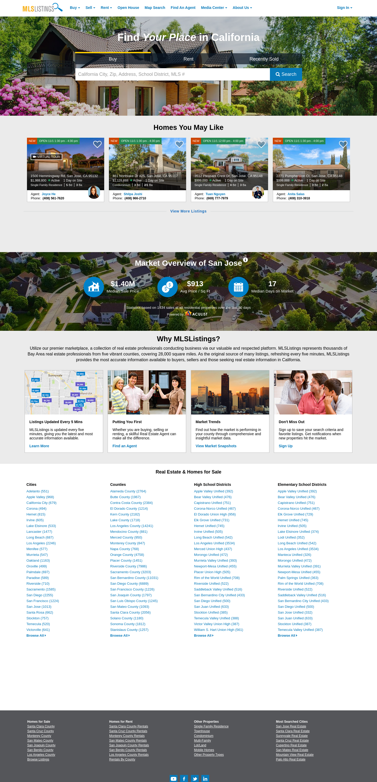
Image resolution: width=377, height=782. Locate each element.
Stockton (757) (37, 618)
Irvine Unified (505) (208, 532)
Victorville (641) (38, 630)
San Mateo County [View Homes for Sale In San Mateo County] (40, 740)
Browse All (36, 635)
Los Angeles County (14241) (131, 526)
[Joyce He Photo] (94, 190)
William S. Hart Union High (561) (218, 630)
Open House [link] (128, 8)
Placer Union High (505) (212, 572)
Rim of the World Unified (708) (217, 578)
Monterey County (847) (127, 543)
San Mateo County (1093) (129, 607)
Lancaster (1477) (39, 532)
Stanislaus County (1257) (129, 630)
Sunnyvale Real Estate (292, 736)
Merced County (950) (126, 537)
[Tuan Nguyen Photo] (257, 190)
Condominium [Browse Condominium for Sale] (203, 736)
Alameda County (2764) (128, 491)
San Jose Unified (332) (295, 612)
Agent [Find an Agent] (183, 8)
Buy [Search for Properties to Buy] (113, 59)
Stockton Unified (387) (295, 624)
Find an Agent (125, 446)
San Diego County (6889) (129, 584)
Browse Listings (38, 759)
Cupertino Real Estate (291, 745)
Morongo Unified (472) (211, 555)
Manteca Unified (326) (294, 555)
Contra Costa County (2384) (131, 503)
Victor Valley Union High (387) (216, 624)
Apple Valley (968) (40, 497)
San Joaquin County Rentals (129, 745)
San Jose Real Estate (291, 726)
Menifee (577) (36, 549)
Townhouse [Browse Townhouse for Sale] (202, 731)
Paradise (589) (37, 578)
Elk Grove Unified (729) (295, 514)
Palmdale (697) (37, 572)
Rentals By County (122, 759)
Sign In (343, 8)
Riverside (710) (37, 584)
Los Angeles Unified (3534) (214, 543)
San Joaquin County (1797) (131, 595)
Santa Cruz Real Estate (292, 740)
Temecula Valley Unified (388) (216, 618)
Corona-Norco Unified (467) (215, 508)
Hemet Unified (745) (209, 526)
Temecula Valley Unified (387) (300, 630)
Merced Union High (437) (213, 549)
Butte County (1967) (125, 497)
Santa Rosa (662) (39, 612)
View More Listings (188, 211)
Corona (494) (36, 508)
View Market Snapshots (216, 446)
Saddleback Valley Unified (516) (218, 589)
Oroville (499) (36, 566)
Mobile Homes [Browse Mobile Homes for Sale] (204, 750)
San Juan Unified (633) (211, 607)
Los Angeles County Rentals (129, 755)
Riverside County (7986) (128, 566)
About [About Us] (241, 8)
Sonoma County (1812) (127, 624)
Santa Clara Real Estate (293, 731)
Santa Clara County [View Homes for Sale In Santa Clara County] (41, 726)
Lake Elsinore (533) (41, 526)
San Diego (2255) (39, 595)
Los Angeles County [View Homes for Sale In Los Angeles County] (41, 755)
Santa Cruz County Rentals (128, 731)
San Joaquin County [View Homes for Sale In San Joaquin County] (41, 745)
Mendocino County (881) (128, 532)
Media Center (212, 8)
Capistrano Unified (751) (212, 503)
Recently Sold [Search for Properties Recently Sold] (264, 59)
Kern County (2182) (125, 514)
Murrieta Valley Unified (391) (299, 566)
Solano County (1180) (126, 618)
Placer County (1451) (126, 560)
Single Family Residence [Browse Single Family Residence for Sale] (211, 726)
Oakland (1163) (38, 560)
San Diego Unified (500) (212, 601)
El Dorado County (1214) (129, 508)
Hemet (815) (35, 514)
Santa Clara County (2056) (130, 612)
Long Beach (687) (39, 537)
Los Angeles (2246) (41, 543)
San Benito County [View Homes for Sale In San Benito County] (40, 750)
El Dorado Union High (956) (215, 514)
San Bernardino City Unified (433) (219, 595)
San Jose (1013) (38, 607)
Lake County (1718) (125, 520)
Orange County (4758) (127, 555)
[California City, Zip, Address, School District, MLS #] (172, 74)
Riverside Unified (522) (211, 584)
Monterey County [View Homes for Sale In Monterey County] (39, 736)
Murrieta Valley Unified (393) (215, 560)
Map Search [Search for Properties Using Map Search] (155, 8)
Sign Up (286, 446)
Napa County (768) (124, 549)
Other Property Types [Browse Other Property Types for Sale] (209, 755)
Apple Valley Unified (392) (213, 491)
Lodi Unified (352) (291, 537)
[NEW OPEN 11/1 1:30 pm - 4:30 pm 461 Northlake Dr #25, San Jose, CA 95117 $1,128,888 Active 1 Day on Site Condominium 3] (147, 164)
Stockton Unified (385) (211, 612)
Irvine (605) (35, 520)
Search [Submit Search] (286, 74)
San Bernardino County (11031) (134, 578)
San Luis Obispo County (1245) (134, 601)
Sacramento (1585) (41, 589)
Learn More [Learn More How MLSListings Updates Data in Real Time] (39, 446)
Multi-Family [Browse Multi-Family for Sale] (202, 740)
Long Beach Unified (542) (213, 537)
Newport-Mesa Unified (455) (215, 566)
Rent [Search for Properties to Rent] (188, 59)
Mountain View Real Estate (295, 755)
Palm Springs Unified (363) (298, 578)
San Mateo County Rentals (128, 740)
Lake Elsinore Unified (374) (298, 532)
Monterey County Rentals (127, 736)
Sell (89, 8)
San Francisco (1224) (42, 601)
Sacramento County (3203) (130, 572)
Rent (105, 8)
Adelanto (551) (37, 491)
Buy (73, 8)
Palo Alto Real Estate (291, 759)
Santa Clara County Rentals (128, 726)
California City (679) (41, 503)
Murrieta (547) (37, 555)
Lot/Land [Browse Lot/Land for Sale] (200, 745)
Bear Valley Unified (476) (213, 497)
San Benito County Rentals (128, 750)
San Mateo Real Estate (292, 750)
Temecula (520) (38, 624)
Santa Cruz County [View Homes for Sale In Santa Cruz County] (40, 731)
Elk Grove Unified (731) (211, 520)
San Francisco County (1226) (132, 589)
